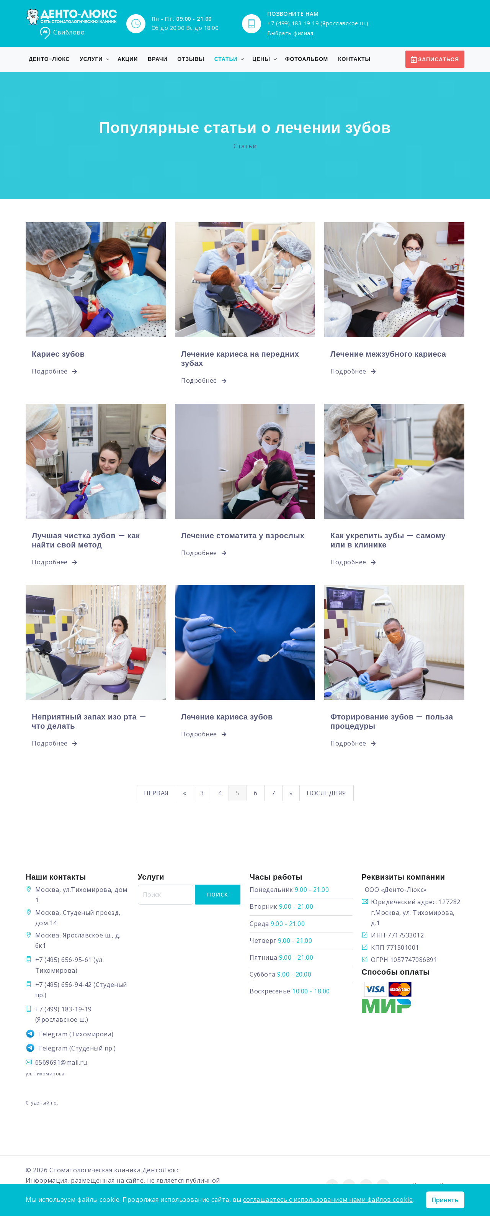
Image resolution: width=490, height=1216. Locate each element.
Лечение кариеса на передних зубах (240, 359)
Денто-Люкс (49, 59)
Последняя (326, 793)
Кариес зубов (58, 354)
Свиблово (62, 33)
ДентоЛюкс (161, 1170)
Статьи (225, 59)
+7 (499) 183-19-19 (63, 1009)
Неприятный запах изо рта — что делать (89, 721)
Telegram (52, 1034)
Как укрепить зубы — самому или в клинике (388, 540)
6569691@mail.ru (61, 1062)
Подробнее (54, 371)
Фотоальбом (306, 59)
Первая (156, 793)
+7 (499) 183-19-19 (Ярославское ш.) (318, 22)
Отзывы (190, 59)
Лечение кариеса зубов (227, 716)
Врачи (157, 59)
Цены (261, 59)
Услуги (91, 59)
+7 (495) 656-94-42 (63, 984)
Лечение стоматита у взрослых (243, 535)
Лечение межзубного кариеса (388, 354)
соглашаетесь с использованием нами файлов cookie (328, 1199)
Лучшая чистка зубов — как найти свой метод (86, 540)
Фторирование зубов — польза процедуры (391, 721)
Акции (128, 59)
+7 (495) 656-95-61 (63, 959)
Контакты (354, 59)
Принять (445, 1200)
